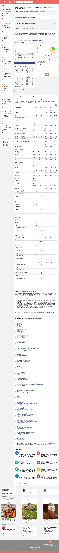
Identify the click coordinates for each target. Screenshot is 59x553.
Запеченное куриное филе (22, 359)
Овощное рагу (20, 431)
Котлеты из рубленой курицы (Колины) (25, 409)
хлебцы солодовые (21, 337)
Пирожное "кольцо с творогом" (23, 371)
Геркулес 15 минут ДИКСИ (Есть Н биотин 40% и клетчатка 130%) (31, 425)
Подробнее (46, 283)
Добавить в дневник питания (24, 63)
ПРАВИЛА (36, 549)
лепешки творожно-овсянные (23, 328)
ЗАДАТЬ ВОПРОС (33, 547)
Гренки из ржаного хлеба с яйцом (24, 401)
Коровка (18, 366)
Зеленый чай (19, 380)
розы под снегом (20, 324)
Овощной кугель (20, 423)
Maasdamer (19, 397)
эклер (18, 362)
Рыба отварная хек (21, 429)
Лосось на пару (20, 340)
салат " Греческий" (21, 438)
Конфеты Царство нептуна (22, 422)
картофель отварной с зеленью (23, 407)
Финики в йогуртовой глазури (23, 379)
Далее (47, 74)
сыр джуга (19, 325)
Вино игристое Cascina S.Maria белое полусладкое (27, 392)
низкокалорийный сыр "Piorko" (23, 329)
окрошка (18, 334)
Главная (16, 5)
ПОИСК (17, 541)
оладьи (18, 410)
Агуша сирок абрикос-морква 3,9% (24, 427)
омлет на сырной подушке (48, 5)
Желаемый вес (40, 69)
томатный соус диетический (23, 433)
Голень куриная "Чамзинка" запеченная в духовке (27, 403)
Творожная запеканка (21, 373)
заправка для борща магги (22, 375)
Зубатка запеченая (21, 338)
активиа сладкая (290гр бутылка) (24, 350)
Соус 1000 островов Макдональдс (24, 326)
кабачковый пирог (21, 332)
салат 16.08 (19, 349)
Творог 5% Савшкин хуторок (23, 404)
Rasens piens (19, 365)
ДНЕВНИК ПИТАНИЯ (5, 541)
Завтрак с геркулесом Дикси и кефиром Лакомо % (27, 421)
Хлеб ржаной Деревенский (22, 335)
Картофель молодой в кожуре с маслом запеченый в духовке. (30, 384)
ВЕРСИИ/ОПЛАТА (33, 545)
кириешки (19, 323)
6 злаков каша (20, 419)
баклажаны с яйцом (21, 344)
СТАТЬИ (3, 548)
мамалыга (19, 369)
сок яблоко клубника (21, 385)
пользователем (25, 11)
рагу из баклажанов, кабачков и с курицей (26, 432)
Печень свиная (20, 398)
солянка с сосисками (21, 372)
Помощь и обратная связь (7, 135)
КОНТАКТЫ (38, 547)
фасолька (19, 320)
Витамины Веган (20, 354)
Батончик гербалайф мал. (22, 355)
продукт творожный (21, 428)
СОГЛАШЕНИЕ (32, 549)
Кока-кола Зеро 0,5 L (21, 331)
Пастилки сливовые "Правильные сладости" (26, 390)
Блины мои (19, 389)
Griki (17, 343)
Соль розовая (19, 363)
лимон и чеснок (20, 396)
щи (17, 426)
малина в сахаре (20, 402)
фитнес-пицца (20, 387)
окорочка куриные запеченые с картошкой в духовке (28, 383)
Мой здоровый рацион (40, 11)
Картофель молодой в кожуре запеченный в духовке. (28, 437)
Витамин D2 (19, 358)
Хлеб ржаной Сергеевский (22, 361)
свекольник (19, 377)
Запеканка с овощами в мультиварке (25, 420)
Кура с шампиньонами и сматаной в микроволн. (27, 348)
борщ (18, 391)
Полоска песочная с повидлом (23, 360)
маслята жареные (20, 346)
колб (18, 330)
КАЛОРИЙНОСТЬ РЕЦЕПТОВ (20, 546)
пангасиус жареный (21, 322)
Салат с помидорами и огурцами (24, 368)
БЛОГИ (3, 546)
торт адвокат (19, 356)
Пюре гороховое (20, 405)
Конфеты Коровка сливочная (23, 374)
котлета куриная (20, 386)
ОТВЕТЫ (17, 548)
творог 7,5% (19, 434)
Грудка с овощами (21, 439)
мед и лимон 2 (20, 393)
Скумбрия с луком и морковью (23, 411)
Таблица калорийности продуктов (24, 5)
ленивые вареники (21, 352)
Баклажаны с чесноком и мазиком (24, 399)
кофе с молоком (20, 408)
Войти (55, 2)
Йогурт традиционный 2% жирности (24, 415)
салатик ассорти (20, 381)
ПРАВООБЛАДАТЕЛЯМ (34, 541)
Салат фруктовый (20, 417)
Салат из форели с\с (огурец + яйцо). (24, 347)
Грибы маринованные (21, 336)
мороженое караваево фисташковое (24, 353)
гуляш (18, 395)
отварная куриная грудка (22, 413)
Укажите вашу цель (41, 61)
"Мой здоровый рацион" (37, 40)
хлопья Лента (19, 416)
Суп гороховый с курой (22, 341)
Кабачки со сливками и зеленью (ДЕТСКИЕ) (26, 414)
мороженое (19, 367)
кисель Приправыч (21, 342)
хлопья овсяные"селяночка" (23, 435)
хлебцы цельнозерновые (22, 378)
